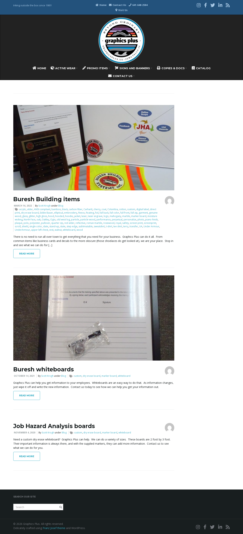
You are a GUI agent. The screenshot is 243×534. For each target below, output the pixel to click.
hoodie (69, 216)
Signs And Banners (133, 68)
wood (80, 229)
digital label (142, 209)
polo (26, 223)
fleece (81, 212)
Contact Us (117, 5)
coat (104, 209)
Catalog (201, 68)
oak (39, 219)
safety (125, 223)
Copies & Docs (172, 68)
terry (125, 226)
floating (90, 212)
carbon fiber (75, 209)
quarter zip (57, 223)
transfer (133, 226)
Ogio (53, 219)
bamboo (56, 209)
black (65, 209)
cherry (97, 209)
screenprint (150, 223)
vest (51, 229)
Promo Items (96, 68)
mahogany (115, 216)
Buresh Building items (46, 199)
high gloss (41, 216)
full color (114, 212)
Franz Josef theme (54, 528)
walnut (58, 229)
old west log (63, 219)
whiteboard (69, 229)
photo (140, 219)
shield (25, 226)
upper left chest (39, 229)
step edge (72, 226)
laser (84, 216)
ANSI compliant (42, 209)
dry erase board (30, 212)
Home (101, 5)
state (62, 226)
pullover (45, 223)
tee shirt (117, 226)
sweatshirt (99, 226)
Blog (60, 205)
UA (140, 226)
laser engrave (95, 216)
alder (30, 209)
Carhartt (88, 209)
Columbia (112, 209)
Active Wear (64, 68)
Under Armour (151, 226)
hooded (59, 216)
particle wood (87, 219)
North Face (30, 219)
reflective (80, 223)
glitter (32, 216)
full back (104, 212)
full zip (134, 212)
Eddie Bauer (46, 212)
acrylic (22, 209)
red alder (69, 223)
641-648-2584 (138, 5)
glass (25, 216)
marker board (138, 216)
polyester (35, 223)
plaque (18, 223)
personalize (130, 219)
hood (51, 216)
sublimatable (86, 226)
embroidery (70, 212)
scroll (18, 226)
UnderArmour (22, 229)
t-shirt (109, 226)
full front (124, 212)
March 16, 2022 (23, 205)
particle (75, 219)
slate (45, 226)
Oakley (45, 219)
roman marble (94, 223)
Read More (26, 253)
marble (126, 216)
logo (106, 216)
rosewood (108, 223)
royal (118, 223)
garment (143, 212)
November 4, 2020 (24, 432)
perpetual (117, 219)
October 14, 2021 (24, 375)
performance (103, 219)
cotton (122, 209)
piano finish (151, 219)
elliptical (58, 212)
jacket (77, 216)
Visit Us (121, 10)
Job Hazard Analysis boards (54, 426)
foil (97, 212)
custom (131, 209)
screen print (136, 223)
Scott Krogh (44, 205)
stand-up (54, 226)
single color (35, 226)
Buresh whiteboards (43, 369)
